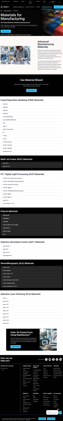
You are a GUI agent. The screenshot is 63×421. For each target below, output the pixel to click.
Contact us (55, 397)
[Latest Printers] (47, 366)
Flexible (34, 397)
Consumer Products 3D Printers (57, 376)
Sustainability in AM (26, 402)
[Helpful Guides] (27, 366)
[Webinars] (27, 394)
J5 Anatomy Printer (47, 375)
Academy (55, 403)
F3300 (44, 368)
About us (44, 2)
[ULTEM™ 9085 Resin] (31, 148)
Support (22, 1)
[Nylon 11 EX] (31, 301)
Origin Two (45, 370)
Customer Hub (52, 2)
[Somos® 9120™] (31, 267)
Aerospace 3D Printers (57, 373)
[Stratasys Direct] (12, 10)
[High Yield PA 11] (31, 246)
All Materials (35, 401)
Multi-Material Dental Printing (27, 376)
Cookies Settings (42, 418)
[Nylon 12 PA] (31, 163)
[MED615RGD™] (31, 218)
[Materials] (37, 394)
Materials (38, 6)
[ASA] (31, 123)
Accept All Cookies (51, 418)
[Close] (61, 418)
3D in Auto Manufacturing (36, 383)
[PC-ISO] (31, 138)
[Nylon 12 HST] (31, 320)
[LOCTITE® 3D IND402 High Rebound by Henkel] (31, 190)
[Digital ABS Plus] (31, 228)
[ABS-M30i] (31, 113)
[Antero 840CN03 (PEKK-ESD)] (31, 119)
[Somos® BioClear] (31, 270)
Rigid (34, 395)
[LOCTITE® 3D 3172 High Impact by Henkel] (31, 178)
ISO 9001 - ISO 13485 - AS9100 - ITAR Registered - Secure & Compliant (16, 34)
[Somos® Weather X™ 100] (31, 203)
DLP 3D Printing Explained (36, 389)
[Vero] (31, 234)
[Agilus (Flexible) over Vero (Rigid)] (31, 224)
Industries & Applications (18, 7)
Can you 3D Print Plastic (36, 386)
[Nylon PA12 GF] (31, 252)
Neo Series (45, 372)
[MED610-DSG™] (31, 215)
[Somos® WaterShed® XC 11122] (31, 286)
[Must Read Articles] (37, 367)
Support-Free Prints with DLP (26, 383)
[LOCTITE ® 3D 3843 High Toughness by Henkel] (31, 181)
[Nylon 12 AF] (31, 307)
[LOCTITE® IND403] (31, 194)
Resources (16, 1)
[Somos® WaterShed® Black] (31, 283)
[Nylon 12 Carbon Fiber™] (31, 129)
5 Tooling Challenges (37, 370)
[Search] (59, 2)
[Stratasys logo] (5, 7)
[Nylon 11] (31, 298)
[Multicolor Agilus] (31, 231)
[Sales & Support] (47, 394)
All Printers (45, 377)
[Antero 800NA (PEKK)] (31, 116)
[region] (31, 419)
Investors (55, 406)
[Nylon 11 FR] (31, 304)
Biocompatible (36, 399)
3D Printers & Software (29, 6)
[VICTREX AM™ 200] (31, 151)
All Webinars (25, 411)
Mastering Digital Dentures (26, 409)
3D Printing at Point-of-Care (27, 405)
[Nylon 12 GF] (31, 317)
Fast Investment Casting (26, 396)
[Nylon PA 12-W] (31, 166)
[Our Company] (57, 394)
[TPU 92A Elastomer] (31, 142)
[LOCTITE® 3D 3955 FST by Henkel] (31, 184)
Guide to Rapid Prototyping (36, 376)
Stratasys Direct (7, 10)
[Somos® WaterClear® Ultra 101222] (31, 280)
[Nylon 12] (31, 126)
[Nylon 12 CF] (31, 310)
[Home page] (2, 10)
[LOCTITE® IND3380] (31, 187)
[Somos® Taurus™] (31, 276)
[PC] (31, 132)
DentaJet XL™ (46, 373)
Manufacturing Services (46, 6)
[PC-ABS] (31, 135)
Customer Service (46, 405)
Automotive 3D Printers (57, 372)
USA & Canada (6, 1)
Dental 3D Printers (56, 368)
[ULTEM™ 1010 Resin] (31, 145)
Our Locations (56, 399)
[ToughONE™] (31, 221)
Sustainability (56, 405)
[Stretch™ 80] (31, 200)
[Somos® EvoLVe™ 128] (31, 273)
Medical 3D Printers (57, 370)
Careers (37, 1)
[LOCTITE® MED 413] (31, 197)
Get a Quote (45, 399)
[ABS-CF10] (31, 104)
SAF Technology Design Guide (27, 379)
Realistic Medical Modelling (36, 379)
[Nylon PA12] (31, 249)
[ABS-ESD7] (31, 107)
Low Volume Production (35, 372)
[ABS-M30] (31, 110)
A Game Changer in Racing (26, 400)
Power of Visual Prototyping (26, 372)
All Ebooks (25, 385)
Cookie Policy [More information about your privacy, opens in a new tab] (27, 419)
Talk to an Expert (46, 401)
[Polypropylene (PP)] (31, 255)
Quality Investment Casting (26, 369)
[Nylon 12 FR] (31, 313)
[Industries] (57, 366)
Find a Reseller (30, 2)
